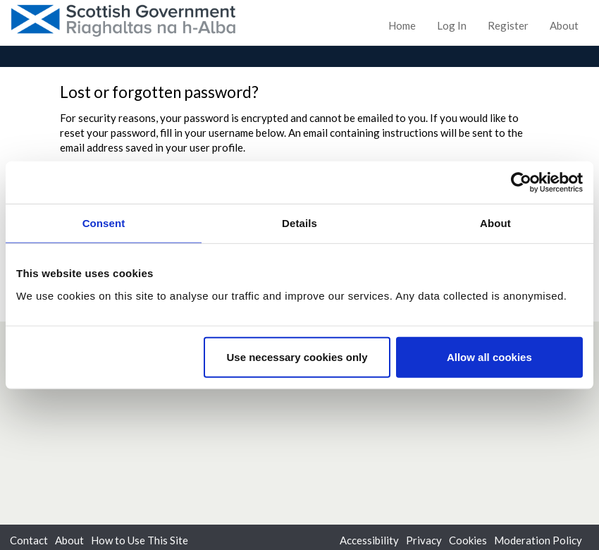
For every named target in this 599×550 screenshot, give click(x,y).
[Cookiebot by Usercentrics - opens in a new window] (521, 182)
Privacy (424, 540)
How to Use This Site (139, 540)
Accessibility (369, 540)
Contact (29, 540)
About (564, 25)
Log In (452, 25)
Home (402, 25)
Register (508, 25)
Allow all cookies (489, 356)
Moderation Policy (538, 540)
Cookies (468, 540)
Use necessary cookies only (296, 356)
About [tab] (495, 223)
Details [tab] (299, 223)
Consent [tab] (103, 223)
